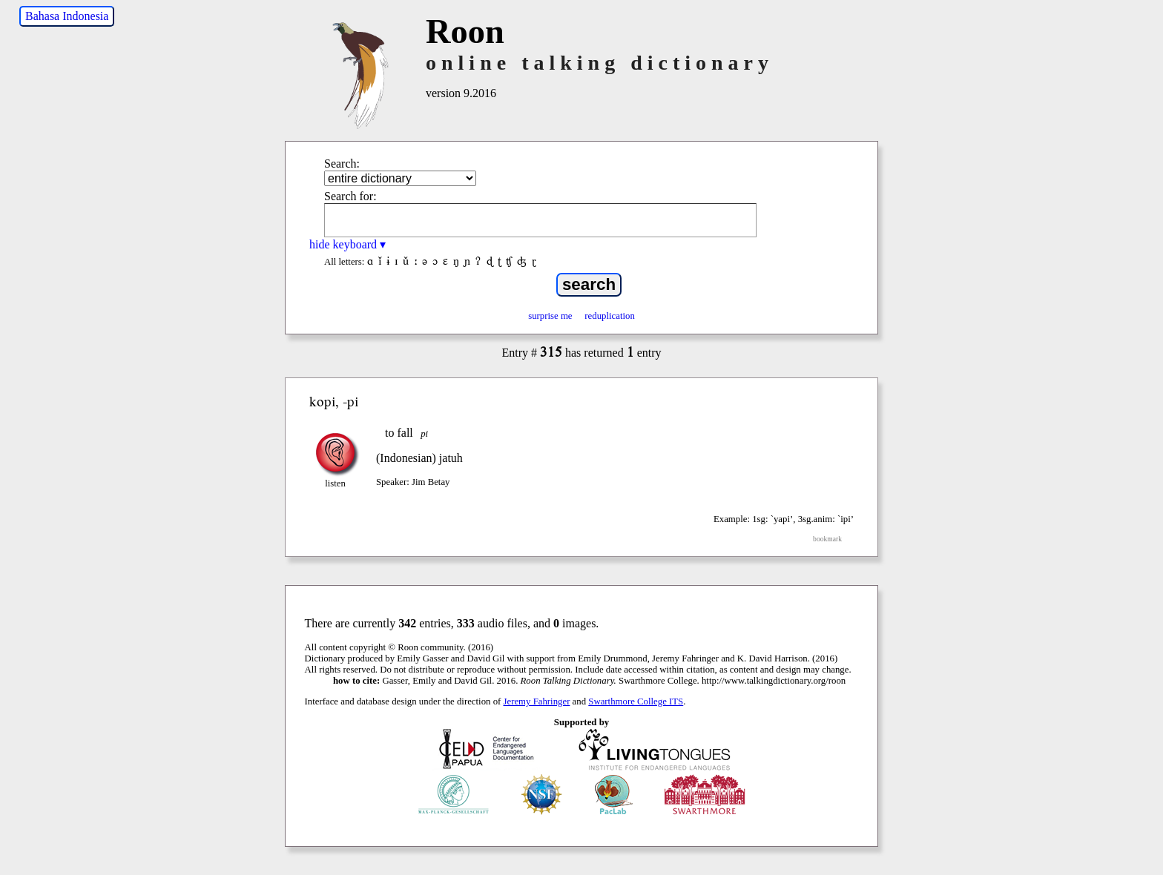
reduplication (609, 316)
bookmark (827, 539)
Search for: (350, 196)
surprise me (550, 316)
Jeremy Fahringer (537, 701)
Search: (342, 163)
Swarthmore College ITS (635, 701)
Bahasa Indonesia (66, 16)
